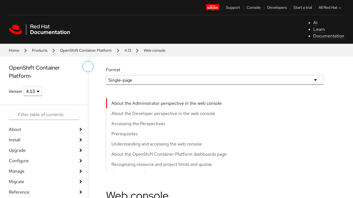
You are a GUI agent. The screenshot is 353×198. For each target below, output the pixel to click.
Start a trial (302, 7)
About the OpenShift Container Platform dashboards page (169, 154)
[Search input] (44, 114)
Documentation (328, 36)
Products (39, 50)
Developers (277, 7)
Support (233, 7)
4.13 (127, 50)
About (15, 129)
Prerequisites (124, 134)
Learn (319, 29)
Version (15, 91)
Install (14, 140)
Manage (17, 171)
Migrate (16, 182)
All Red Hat (330, 7)
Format (113, 70)
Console (254, 7)
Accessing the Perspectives (138, 124)
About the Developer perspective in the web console (163, 113)
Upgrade (17, 150)
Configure (19, 161)
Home (14, 50)
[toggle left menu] (87, 66)
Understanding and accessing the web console (156, 144)
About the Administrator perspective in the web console (166, 103)
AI (315, 23)
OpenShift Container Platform (86, 50)
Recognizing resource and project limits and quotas (161, 164)
